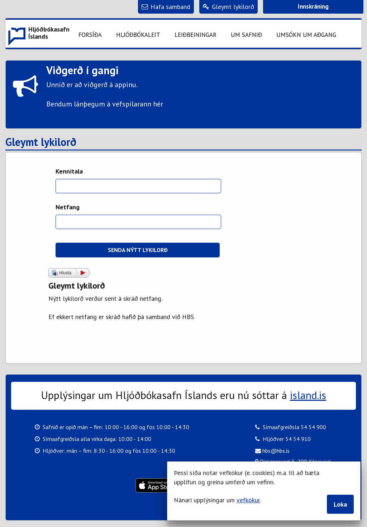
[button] (38, 34)
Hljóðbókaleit (138, 35)
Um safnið (246, 35)
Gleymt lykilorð (40, 142)
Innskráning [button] (313, 6)
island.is (308, 395)
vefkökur (248, 500)
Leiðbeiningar (195, 35)
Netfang (68, 207)
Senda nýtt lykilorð (138, 249)
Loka (340, 504)
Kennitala (69, 171)
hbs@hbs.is (272, 450)
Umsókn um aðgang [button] (306, 35)
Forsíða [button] (90, 35)
